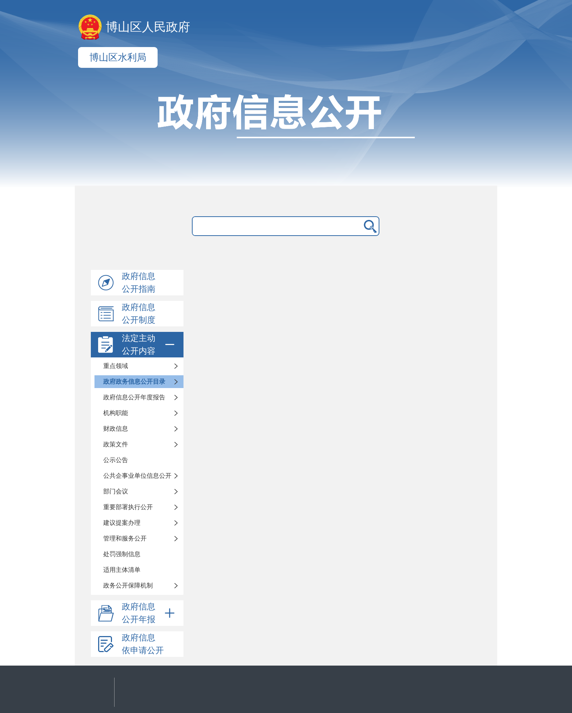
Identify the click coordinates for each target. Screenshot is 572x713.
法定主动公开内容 (149, 345)
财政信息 (115, 428)
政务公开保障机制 (128, 585)
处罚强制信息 (121, 554)
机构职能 (115, 413)
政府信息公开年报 (149, 613)
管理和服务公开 (125, 538)
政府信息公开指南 (138, 283)
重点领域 (115, 366)
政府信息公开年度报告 (134, 397)
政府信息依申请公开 (143, 644)
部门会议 (115, 491)
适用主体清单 (121, 569)
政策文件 (115, 444)
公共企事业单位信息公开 (137, 475)
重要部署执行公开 (128, 507)
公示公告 (115, 460)
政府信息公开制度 (138, 314)
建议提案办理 (121, 522)
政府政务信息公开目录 (134, 381)
